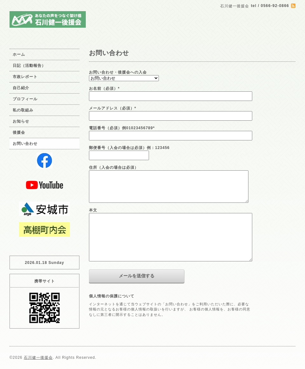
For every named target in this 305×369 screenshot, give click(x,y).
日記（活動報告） (29, 65)
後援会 (19, 132)
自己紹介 (21, 88)
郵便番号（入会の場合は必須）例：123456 (129, 147)
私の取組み (23, 110)
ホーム (19, 54)
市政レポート (25, 77)
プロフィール (25, 99)
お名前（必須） (104, 88)
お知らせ (21, 121)
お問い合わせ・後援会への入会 (118, 72)
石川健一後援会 (38, 357)
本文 (93, 210)
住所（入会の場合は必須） (114, 167)
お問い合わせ (25, 143)
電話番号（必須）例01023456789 (122, 128)
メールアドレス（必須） (112, 108)
